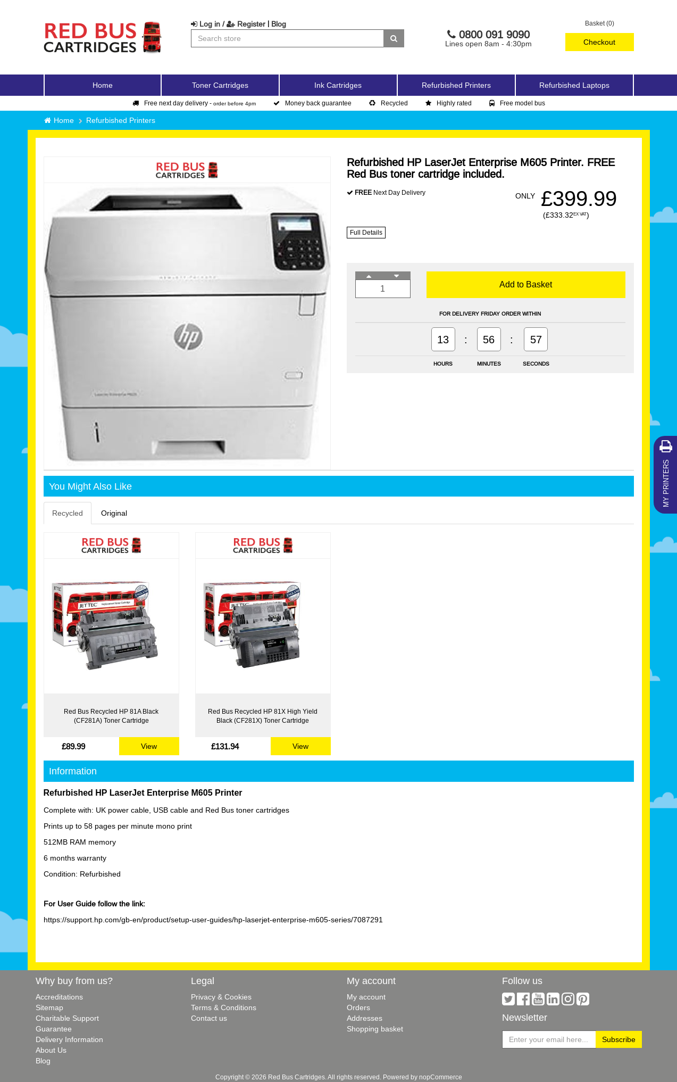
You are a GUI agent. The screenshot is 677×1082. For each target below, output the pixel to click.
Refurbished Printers (456, 85)
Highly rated (448, 103)
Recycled (388, 103)
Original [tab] (114, 513)
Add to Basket (525, 284)
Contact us (209, 1018)
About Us (51, 1050)
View (149, 746)
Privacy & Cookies (221, 997)
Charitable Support (67, 1018)
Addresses (364, 1018)
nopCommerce (440, 1077)
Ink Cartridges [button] (338, 85)
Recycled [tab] (67, 513)
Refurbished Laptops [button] (574, 85)
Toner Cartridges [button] (220, 85)
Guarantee (54, 1029)
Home (103, 85)
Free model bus (517, 103)
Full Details (366, 232)
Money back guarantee (312, 103)
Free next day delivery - (194, 103)
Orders (358, 1007)
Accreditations (59, 997)
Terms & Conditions (223, 1007)
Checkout (599, 42)
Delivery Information (69, 1039)
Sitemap (49, 1007)
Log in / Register (228, 24)
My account (366, 997)
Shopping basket (375, 1029)
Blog (278, 24)
